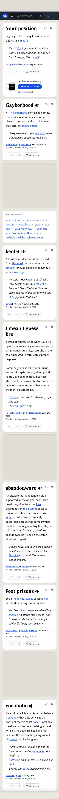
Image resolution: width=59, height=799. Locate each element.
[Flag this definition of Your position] (50, 28)
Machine (14, 555)
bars (15, 117)
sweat (29, 599)
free (38, 504)
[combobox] (27, 16)
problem (39, 284)
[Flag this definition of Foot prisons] (51, 589)
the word (17, 263)
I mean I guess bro (14, 413)
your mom (32, 220)
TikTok (32, 368)
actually (14, 397)
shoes (12, 615)
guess (23, 406)
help (14, 297)
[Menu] (53, 15)
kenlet (9, 304)
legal (8, 517)
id (10, 551)
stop (22, 57)
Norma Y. (19, 304)
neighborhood (19, 113)
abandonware (12, 566)
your (37, 224)
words (49, 346)
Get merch (32, 71)
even (30, 624)
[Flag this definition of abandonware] (51, 486)
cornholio (10, 775)
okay (25, 769)
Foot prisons (11, 630)
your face (24, 224)
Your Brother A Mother (19, 233)
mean (14, 406)
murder (45, 36)
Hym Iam (25, 64)
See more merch (25, 92)
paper (36, 722)
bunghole (13, 718)
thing (22, 611)
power (13, 739)
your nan (42, 229)
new (37, 133)
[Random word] (41, 16)
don (19, 48)
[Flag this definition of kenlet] (51, 250)
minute (24, 41)
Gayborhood (11, 144)
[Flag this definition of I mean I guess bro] (51, 327)
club (42, 133)
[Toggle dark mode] (48, 15)
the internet (30, 509)
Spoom (25, 566)
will (37, 57)
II (16, 547)
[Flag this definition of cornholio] (51, 704)
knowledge (17, 272)
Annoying (19, 599)
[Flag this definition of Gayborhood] (51, 103)
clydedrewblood (33, 413)
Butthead (14, 760)
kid (12, 41)
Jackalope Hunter (29, 630)
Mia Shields (26, 144)
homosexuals (29, 126)
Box (44, 138)
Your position (12, 64)
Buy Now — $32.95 (30, 86)
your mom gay (23, 229)
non (46, 599)
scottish (10, 268)
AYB (19, 775)
